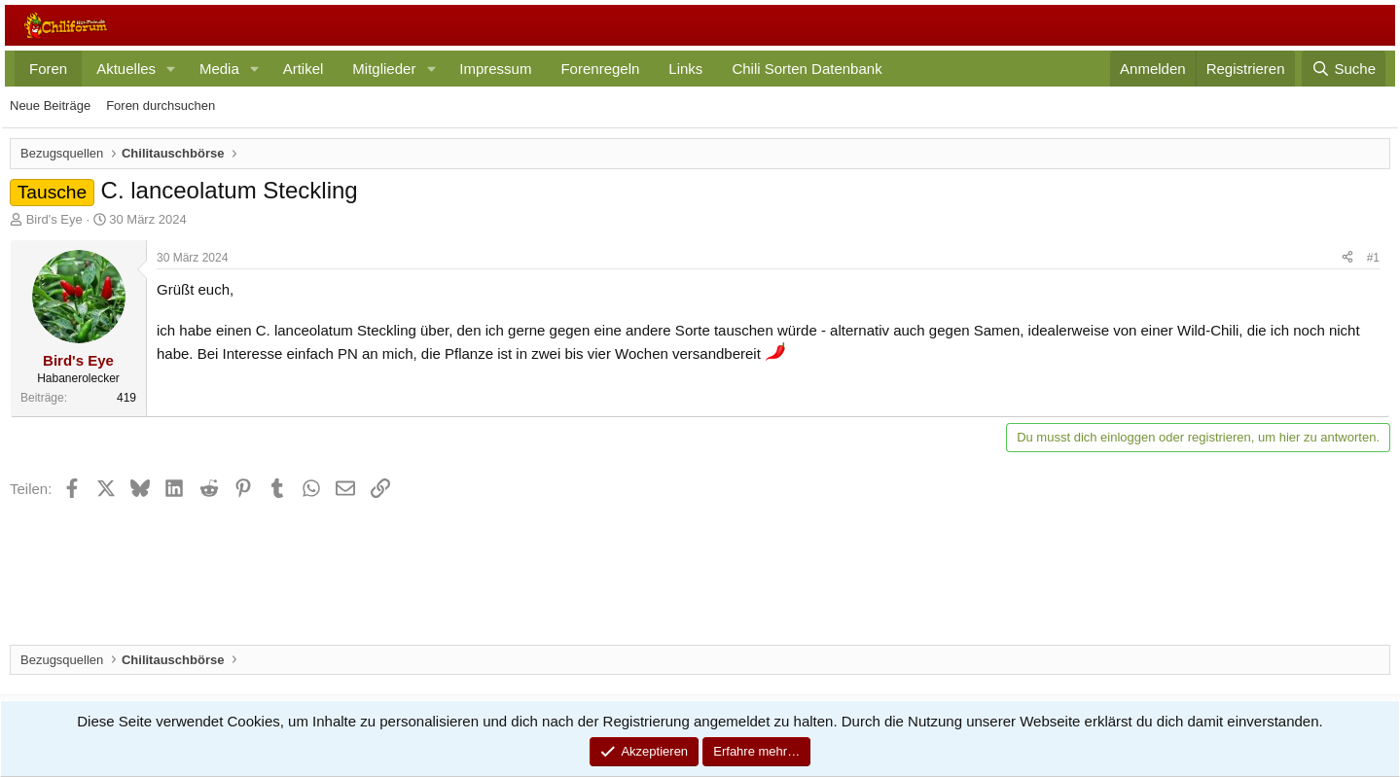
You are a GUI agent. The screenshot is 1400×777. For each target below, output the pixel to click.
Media (219, 68)
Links (685, 68)
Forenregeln (599, 68)
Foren (48, 68)
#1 (1373, 258)
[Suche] (1343, 69)
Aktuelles (126, 68)
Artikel (303, 68)
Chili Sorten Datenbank (806, 68)
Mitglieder (383, 68)
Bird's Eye (54, 219)
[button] (171, 69)
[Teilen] (1347, 258)
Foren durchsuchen (160, 105)
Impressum (495, 68)
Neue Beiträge (50, 105)
